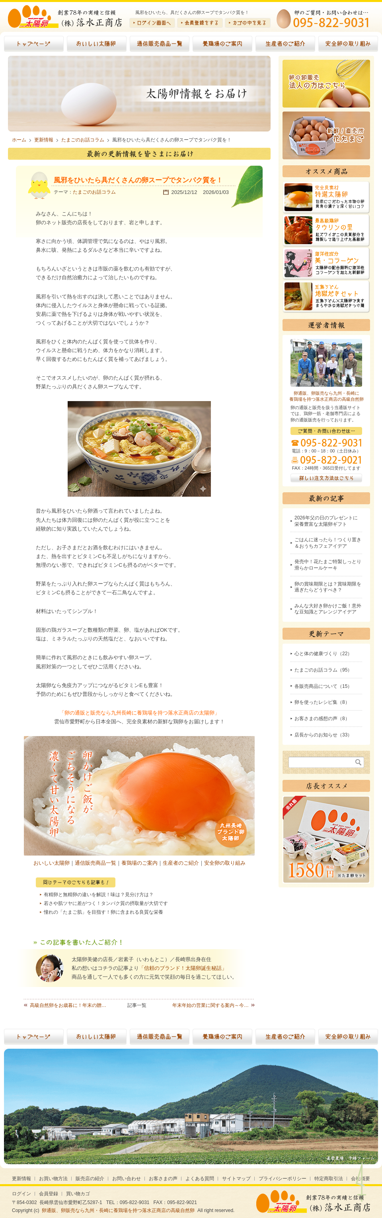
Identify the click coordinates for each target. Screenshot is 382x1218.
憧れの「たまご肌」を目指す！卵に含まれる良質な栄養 (103, 912)
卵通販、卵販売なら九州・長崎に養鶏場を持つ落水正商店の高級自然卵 (118, 1210)
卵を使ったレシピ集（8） (322, 702)
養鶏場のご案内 (139, 863)
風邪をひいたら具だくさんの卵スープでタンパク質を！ (138, 180)
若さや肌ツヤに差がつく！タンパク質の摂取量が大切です (106, 903)
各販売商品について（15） (323, 686)
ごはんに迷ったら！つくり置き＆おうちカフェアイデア (327, 543)
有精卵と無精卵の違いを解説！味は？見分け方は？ (99, 894)
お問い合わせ (126, 1178)
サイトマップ (236, 1178)
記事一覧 (136, 1005)
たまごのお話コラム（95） (323, 670)
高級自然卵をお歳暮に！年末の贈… (68, 1005)
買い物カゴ (78, 1193)
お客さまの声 (163, 1178)
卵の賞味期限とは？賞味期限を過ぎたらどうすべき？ (327, 587)
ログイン (21, 1193)
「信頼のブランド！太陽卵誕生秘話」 (183, 968)
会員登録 (48, 1193)
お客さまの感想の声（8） (322, 718)
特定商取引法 (328, 1178)
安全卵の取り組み (225, 863)
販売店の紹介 (90, 1178)
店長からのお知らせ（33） (323, 735)
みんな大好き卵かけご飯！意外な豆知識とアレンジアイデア (327, 609)
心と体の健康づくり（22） (323, 653)
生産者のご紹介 (181, 863)
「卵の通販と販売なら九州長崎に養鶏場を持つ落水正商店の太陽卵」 (139, 713)
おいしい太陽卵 (51, 863)
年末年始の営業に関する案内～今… (210, 1005)
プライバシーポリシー (282, 1178)
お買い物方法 (53, 1178)
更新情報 (21, 1178)
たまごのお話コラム (94, 192)
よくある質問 (199, 1178)
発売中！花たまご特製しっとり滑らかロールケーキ (327, 565)
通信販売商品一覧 (95, 863)
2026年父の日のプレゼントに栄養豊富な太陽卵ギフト (326, 521)
